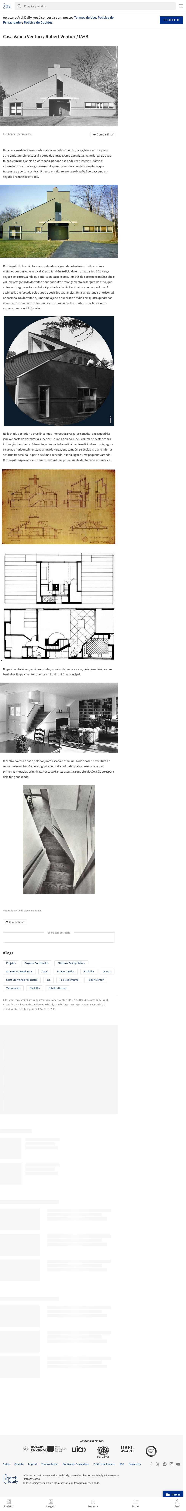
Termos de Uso (85, 17)
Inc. (48, 980)
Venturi (107, 971)
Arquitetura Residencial (19, 971)
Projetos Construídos (37, 963)
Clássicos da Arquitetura (71, 963)
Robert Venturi (96, 980)
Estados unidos (65, 971)
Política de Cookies (38, 22)
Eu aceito (171, 20)
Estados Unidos (57, 988)
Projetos (11, 963)
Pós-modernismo (69, 980)
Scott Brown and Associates (21, 980)
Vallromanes (13, 988)
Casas (45, 971)
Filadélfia (89, 971)
